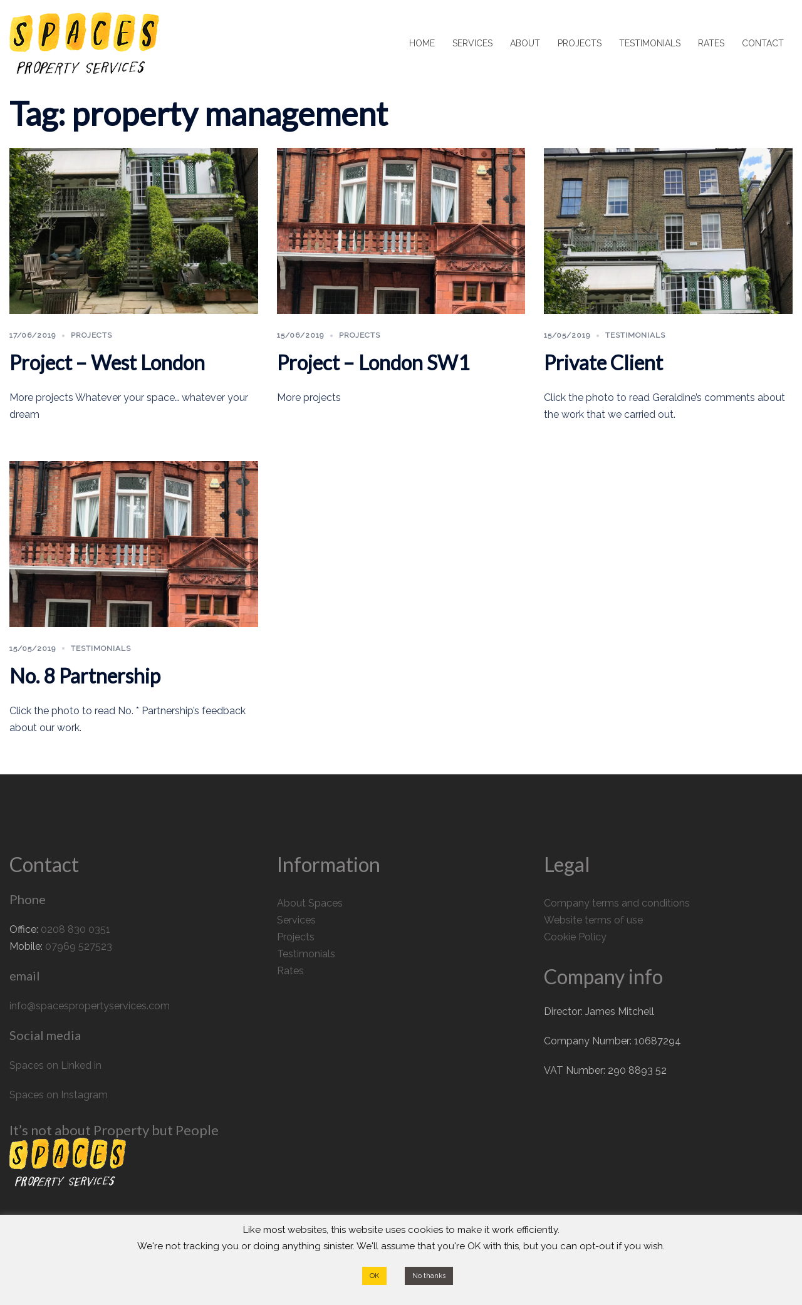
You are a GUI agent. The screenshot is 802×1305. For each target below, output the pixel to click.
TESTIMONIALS (649, 43)
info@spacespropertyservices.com (89, 1006)
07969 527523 (78, 946)
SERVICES (472, 43)
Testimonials (635, 335)
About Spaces (310, 903)
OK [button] (374, 1276)
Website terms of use (593, 920)
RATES (711, 43)
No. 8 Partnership (84, 675)
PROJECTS (580, 43)
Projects (91, 335)
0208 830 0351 (75, 929)
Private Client (603, 362)
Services (296, 920)
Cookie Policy (575, 937)
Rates (290, 971)
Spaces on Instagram (58, 1095)
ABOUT (525, 43)
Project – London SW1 (373, 362)
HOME (422, 43)
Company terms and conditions (617, 903)
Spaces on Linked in (55, 1065)
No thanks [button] (428, 1276)
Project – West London (107, 362)
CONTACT (763, 43)
